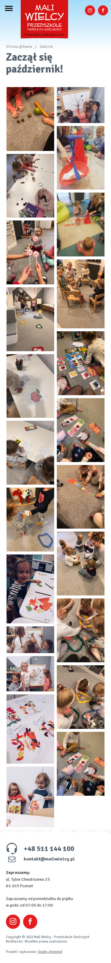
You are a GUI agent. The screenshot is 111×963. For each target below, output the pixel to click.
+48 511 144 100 (40, 848)
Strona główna (19, 46)
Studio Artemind (50, 952)
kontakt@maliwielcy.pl (40, 859)
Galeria (46, 46)
